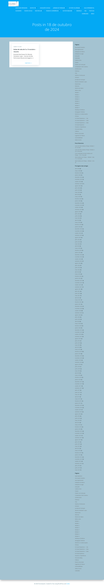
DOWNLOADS (85, 13)
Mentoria (77, 86)
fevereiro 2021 (78, 302)
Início (92, 13)
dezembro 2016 (78, 405)
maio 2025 (77, 192)
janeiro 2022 (78, 278)
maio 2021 (77, 295)
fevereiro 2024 (78, 224)
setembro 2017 (78, 388)
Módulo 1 (77, 92)
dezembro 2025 (78, 177)
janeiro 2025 (78, 201)
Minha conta (78, 90)
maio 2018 (77, 371)
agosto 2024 (78, 211)
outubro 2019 (78, 334)
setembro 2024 (78, 209)
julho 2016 (77, 416)
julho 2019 (77, 340)
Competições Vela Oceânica (81, 66)
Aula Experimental (89, 7)
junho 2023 (77, 241)
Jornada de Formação (59, 7)
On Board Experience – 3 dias (81, 122)
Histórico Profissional (80, 75)
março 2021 (77, 300)
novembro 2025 (78, 179)
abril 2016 (77, 422)
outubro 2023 (78, 233)
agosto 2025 (78, 186)
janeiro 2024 (78, 226)
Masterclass (39, 10)
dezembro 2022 (78, 254)
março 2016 (77, 424)
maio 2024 (77, 218)
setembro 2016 (78, 412)
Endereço (79, 10)
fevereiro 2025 (78, 198)
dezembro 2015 (78, 431)
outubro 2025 (78, 181)
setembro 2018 (78, 362)
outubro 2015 (78, 435)
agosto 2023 (78, 237)
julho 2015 (77, 442)
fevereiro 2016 (78, 427)
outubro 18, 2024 (18, 47)
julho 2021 (77, 291)
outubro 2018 (78, 360)
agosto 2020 (78, 315)
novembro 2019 (78, 332)
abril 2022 (77, 272)
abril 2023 (77, 246)
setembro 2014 (78, 463)
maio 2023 (77, 244)
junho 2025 (77, 190)
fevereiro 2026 (78, 173)
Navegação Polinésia (80, 112)
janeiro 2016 (78, 429)
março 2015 (77, 450)
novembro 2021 (78, 282)
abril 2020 (77, 321)
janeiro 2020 (78, 328)
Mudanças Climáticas (80, 109)
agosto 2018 (78, 364)
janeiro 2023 (78, 252)
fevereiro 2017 (78, 401)
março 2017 (77, 399)
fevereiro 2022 (78, 276)
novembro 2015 (78, 433)
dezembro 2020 (78, 306)
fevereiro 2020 (78, 325)
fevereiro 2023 (78, 250)
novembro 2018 (78, 358)
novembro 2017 (78, 384)
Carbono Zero (78, 60)
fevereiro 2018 (78, 377)
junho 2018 (77, 368)
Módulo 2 (77, 97)
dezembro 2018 (78, 356)
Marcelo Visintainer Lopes (81, 82)
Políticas (91, 10)
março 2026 (77, 170)
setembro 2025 (78, 183)
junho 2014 (77, 467)
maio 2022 (77, 269)
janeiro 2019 (78, 353)
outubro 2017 (78, 386)
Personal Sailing (78, 129)
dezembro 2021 (78, 280)
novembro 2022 (78, 257)
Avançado (77, 56)
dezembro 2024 (78, 203)
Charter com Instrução (80, 64)
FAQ (85, 10)
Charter (76, 62)
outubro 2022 (78, 259)
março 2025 (77, 196)
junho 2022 (77, 267)
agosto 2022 (78, 263)
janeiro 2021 (78, 304)
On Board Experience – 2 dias (81, 120)
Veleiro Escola (28, 10)
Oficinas (77, 116)
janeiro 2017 (78, 403)
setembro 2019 (78, 336)
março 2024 (77, 222)
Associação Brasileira (21, 7)
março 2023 (77, 248)
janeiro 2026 (78, 175)
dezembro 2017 (78, 381)
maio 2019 (77, 345)
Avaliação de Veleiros (80, 51)
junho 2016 (77, 418)
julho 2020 (77, 317)
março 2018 (77, 375)
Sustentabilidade (68, 10)
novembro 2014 (78, 459)
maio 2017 (77, 394)
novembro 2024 (78, 205)
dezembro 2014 (78, 457)
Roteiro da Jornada (75, 7)
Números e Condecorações (81, 114)
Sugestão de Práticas (80, 135)
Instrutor (33, 7)
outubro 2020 (78, 310)
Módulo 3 (77, 101)
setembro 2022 (78, 261)
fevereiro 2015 (78, 452)
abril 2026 (77, 168)
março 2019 (77, 349)
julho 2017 (77, 390)
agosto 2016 (78, 414)
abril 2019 (77, 347)
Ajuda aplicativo (78, 476)
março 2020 (77, 323)
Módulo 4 (77, 105)
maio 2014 (77, 470)
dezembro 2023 (78, 229)
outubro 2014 (78, 461)
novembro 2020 (78, 308)
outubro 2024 (78, 207)
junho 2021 (77, 293)
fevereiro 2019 (78, 351)
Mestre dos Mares (79, 88)
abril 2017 (77, 396)
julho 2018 (77, 366)
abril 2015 (77, 448)
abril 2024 (77, 220)
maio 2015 (77, 446)
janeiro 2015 (78, 455)
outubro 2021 (78, 285)
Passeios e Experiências (53, 10)
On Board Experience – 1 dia (81, 118)
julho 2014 (77, 465)
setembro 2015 (78, 437)
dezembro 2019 (78, 330)
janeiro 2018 (78, 379)
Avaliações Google (45, 7)
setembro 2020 (78, 313)
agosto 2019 (78, 338)
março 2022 (77, 274)
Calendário (18, 10)
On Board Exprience (79, 125)
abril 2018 (77, 373)
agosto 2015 (78, 439)
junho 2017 (77, 392)
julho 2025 (77, 188)
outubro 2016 (78, 409)
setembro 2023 (78, 235)
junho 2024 (77, 216)
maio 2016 (77, 420)
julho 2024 (77, 214)
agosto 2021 (78, 289)
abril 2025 (77, 194)
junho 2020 (77, 319)
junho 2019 (77, 343)
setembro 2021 (78, 287)
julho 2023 (77, 239)
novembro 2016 (78, 407)
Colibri (68, 584)
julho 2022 (77, 265)
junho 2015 (77, 444)
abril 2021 (77, 297)
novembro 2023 (78, 231)
